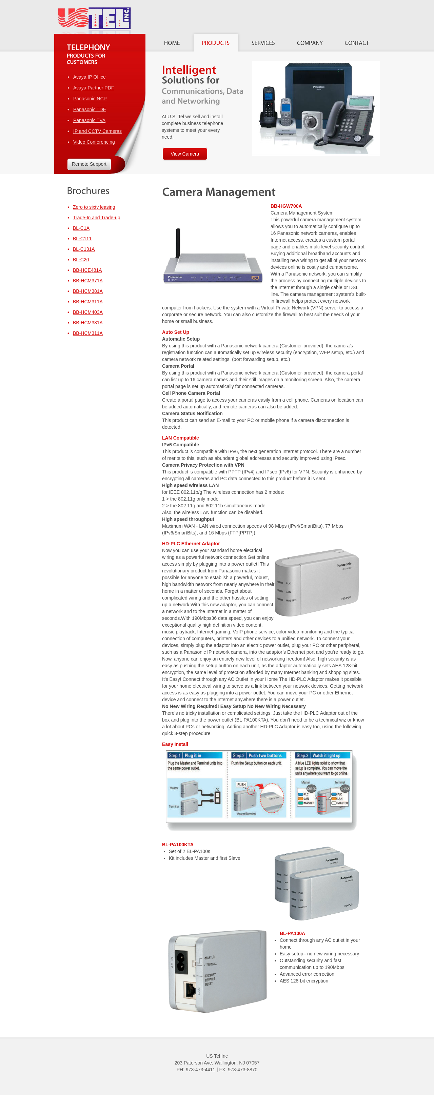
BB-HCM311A (88, 301)
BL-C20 (81, 259)
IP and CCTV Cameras (97, 131)
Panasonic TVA (89, 120)
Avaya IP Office (89, 77)
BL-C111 (82, 238)
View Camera (185, 154)
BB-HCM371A (88, 280)
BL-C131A (84, 249)
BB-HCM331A (88, 322)
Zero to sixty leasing (94, 207)
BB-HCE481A (87, 270)
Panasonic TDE (89, 109)
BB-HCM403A (88, 312)
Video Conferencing (94, 142)
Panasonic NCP (90, 98)
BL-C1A (81, 228)
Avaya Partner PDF (93, 87)
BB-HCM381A (88, 291)
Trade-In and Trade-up (96, 217)
